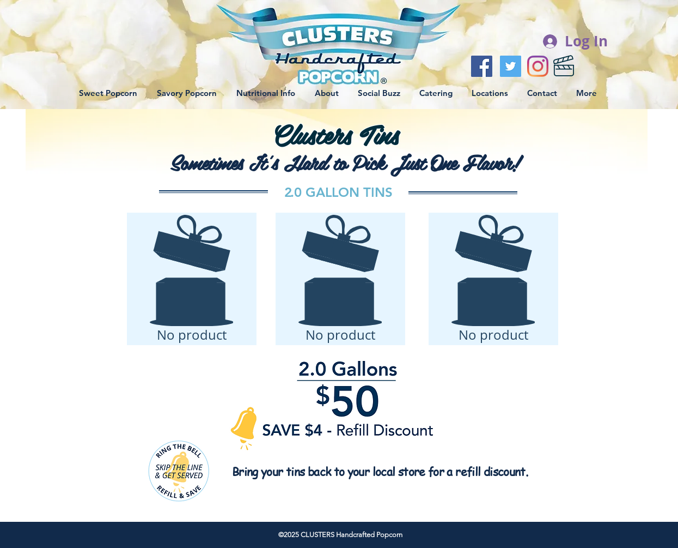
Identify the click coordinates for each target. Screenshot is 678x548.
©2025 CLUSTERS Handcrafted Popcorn (340, 535)
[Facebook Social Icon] (481, 66)
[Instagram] (537, 66)
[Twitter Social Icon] (510, 66)
